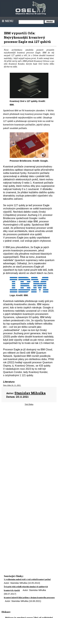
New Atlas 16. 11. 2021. (12, 385)
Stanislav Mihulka (30, 393)
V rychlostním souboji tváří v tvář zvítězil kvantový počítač (27, 579)
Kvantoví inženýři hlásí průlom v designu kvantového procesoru (29, 597)
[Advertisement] (29, 434)
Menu (7, 21)
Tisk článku (29, 404)
